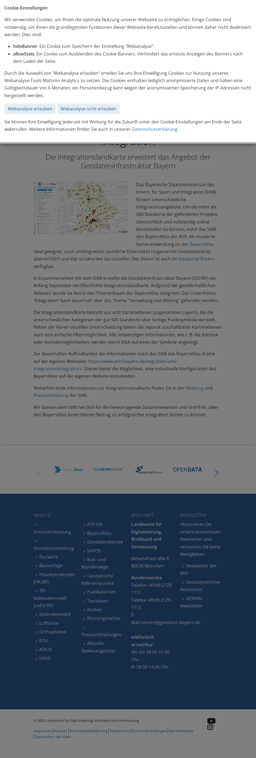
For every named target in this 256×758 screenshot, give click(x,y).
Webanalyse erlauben (30, 109)
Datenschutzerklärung (154, 129)
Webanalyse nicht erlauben (88, 109)
